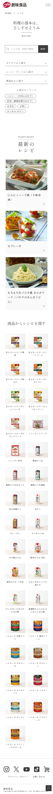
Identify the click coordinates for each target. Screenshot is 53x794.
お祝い (23, 106)
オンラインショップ (46, 769)
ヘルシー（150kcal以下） (20, 95)
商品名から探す (14, 81)
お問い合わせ (39, 776)
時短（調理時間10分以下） (20, 101)
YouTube (26, 769)
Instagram (6, 769)
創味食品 (15, 5)
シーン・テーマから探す (19, 72)
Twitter (16, 769)
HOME (8, 13)
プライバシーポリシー (18, 776)
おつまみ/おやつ (15, 111)
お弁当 (10, 106)
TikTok (37, 769)
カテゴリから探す (16, 63)
